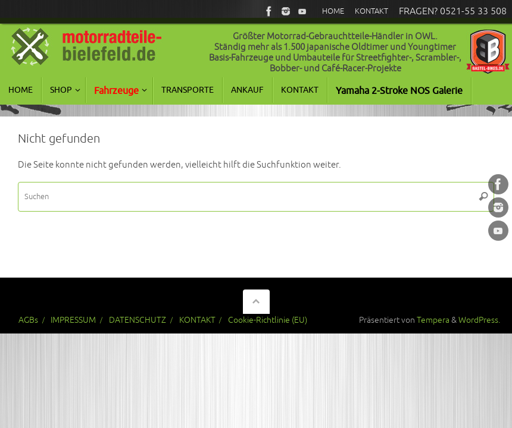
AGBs (28, 320)
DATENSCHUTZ (137, 320)
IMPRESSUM (73, 320)
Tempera (433, 320)
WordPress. (479, 320)
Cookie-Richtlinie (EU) (267, 320)
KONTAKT (197, 320)
